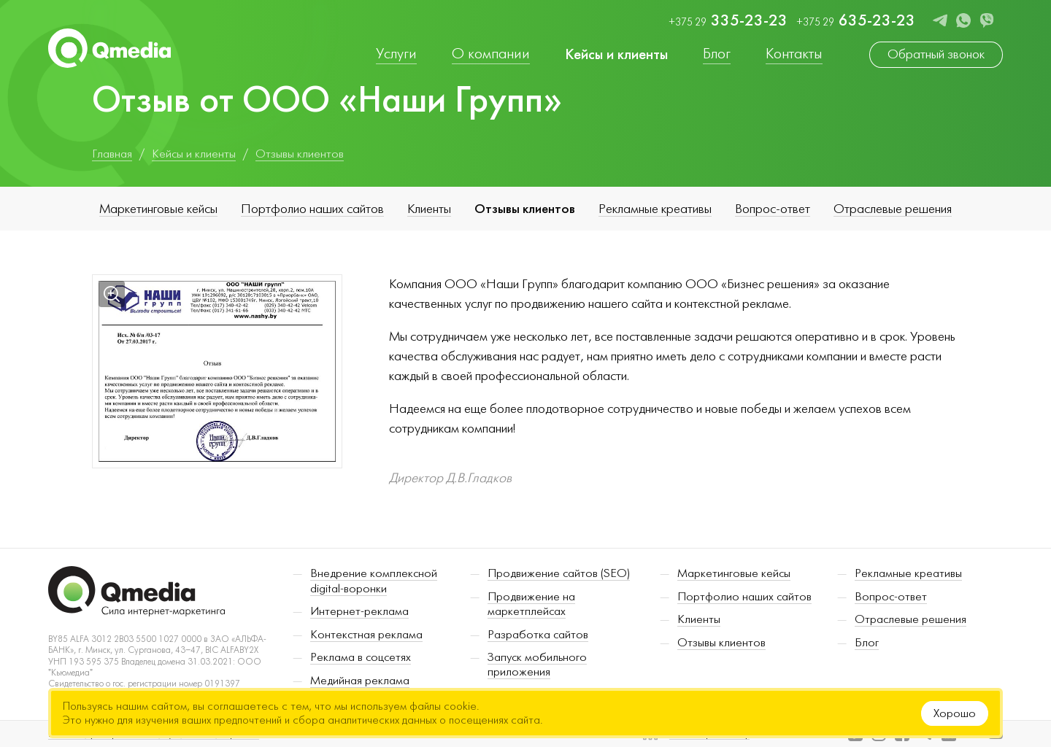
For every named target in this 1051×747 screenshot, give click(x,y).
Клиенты (429, 209)
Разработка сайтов (538, 634)
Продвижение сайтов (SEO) (559, 573)
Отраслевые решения (893, 209)
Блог (867, 642)
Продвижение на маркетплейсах (531, 604)
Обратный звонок (936, 54)
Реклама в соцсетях (360, 657)
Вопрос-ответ (772, 209)
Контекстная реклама (366, 634)
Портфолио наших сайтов (312, 209)
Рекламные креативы (655, 209)
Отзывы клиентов (524, 209)
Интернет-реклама (359, 611)
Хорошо (954, 713)
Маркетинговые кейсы (158, 209)
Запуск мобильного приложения (537, 664)
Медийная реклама (359, 680)
